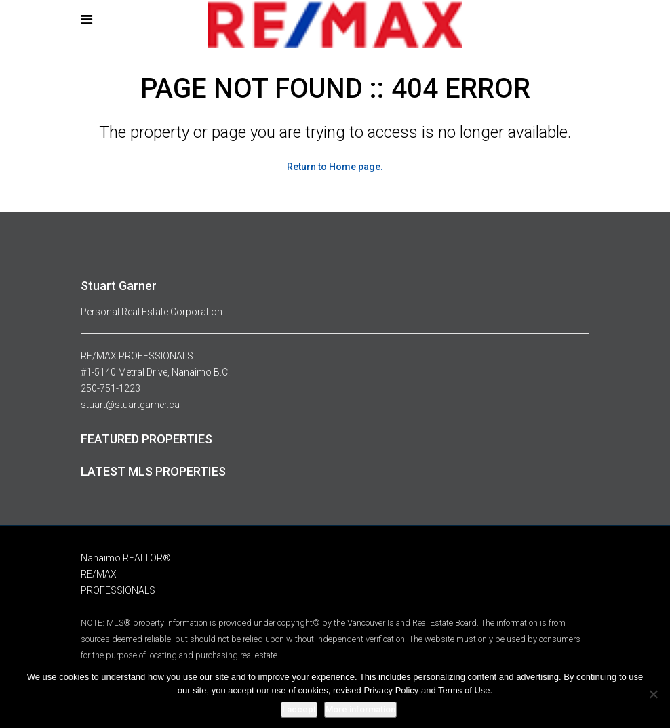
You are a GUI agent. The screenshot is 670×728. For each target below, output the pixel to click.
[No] (653, 694)
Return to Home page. (335, 166)
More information (360, 709)
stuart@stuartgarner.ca (130, 404)
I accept (299, 709)
